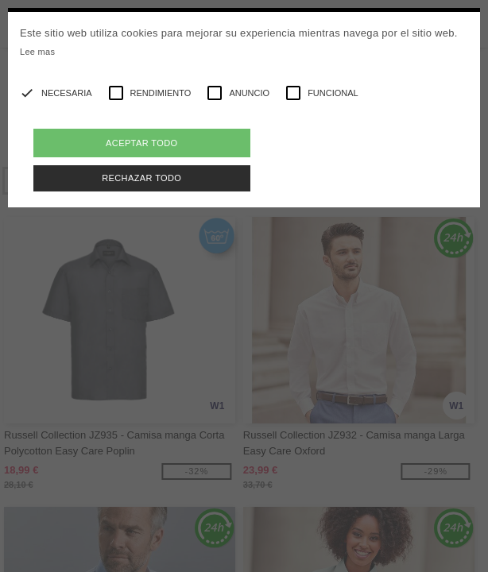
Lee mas (37, 51)
